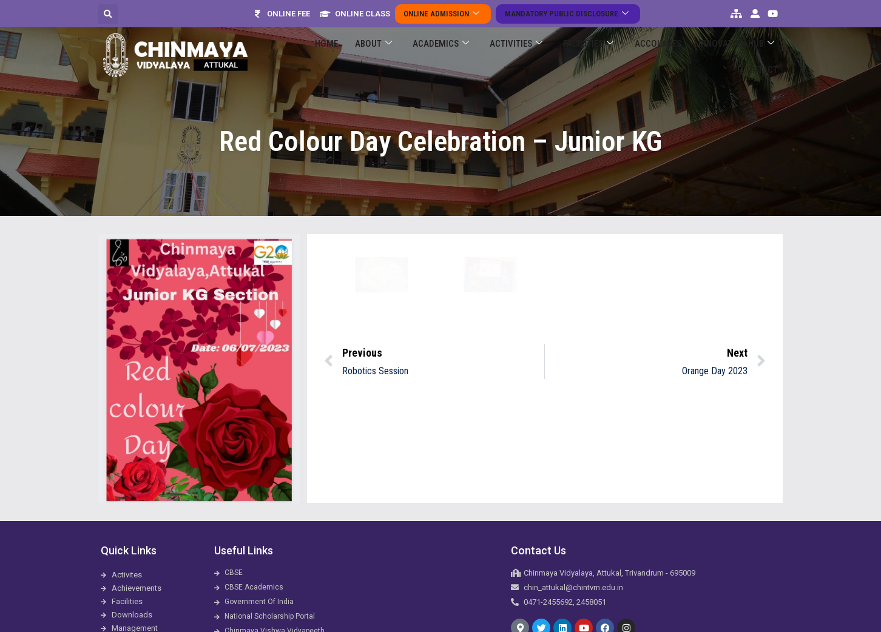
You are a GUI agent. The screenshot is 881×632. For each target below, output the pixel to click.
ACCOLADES (622, 55)
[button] (108, 14)
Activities (495, 55)
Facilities (560, 55)
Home (327, 55)
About (367, 55)
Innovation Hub (693, 55)
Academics (427, 55)
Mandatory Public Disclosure (564, 13)
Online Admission (447, 13)
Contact (762, 55)
